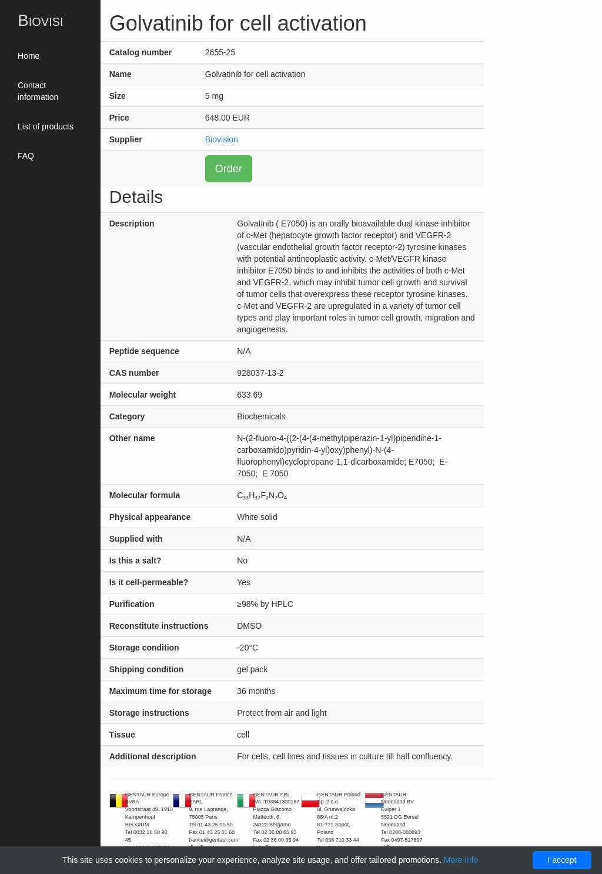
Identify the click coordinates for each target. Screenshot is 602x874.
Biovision (221, 139)
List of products (45, 126)
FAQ (26, 156)
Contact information (38, 91)
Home (28, 56)
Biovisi (40, 20)
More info (461, 860)
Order (228, 169)
